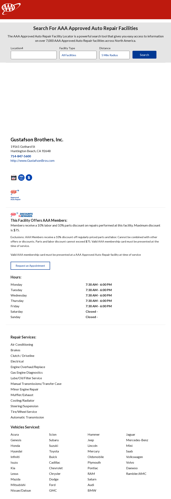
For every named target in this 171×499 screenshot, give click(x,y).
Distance (105, 47)
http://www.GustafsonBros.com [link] (32, 160)
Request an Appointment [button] (30, 265)
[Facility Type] (81, 55)
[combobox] (35, 54)
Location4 (17, 47)
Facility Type (67, 47)
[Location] (34, 55)
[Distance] (116, 55)
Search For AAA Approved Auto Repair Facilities (85, 28)
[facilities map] (86, 98)
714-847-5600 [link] (21, 156)
